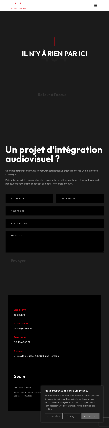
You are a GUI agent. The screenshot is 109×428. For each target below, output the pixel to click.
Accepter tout (90, 416)
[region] (72, 404)
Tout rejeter (72, 416)
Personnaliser (53, 416)
